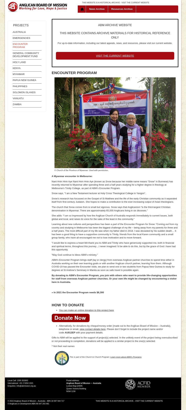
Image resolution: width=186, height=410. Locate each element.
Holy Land (19, 62)
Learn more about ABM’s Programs (126, 357)
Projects (21, 25)
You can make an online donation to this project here (86, 310)
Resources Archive (122, 9)
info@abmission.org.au (26, 386)
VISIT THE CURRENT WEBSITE (135, 3)
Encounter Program (20, 45)
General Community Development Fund (26, 55)
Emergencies (21, 38)
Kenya (17, 68)
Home (82, 9)
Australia (19, 32)
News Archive (97, 9)
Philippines (20, 86)
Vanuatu (18, 98)
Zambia (17, 104)
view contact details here (93, 329)
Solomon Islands (24, 92)
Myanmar (19, 74)
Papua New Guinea (24, 80)
